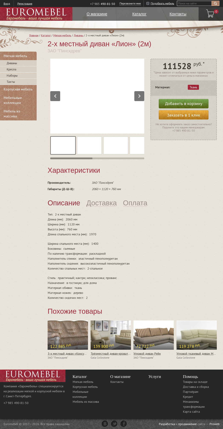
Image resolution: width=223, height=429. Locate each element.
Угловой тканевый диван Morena (198, 353)
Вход (7, 3)
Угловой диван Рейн (147, 353)
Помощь (190, 376)
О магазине (120, 376)
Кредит (188, 397)
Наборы (12, 75)
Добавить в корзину (183, 103)
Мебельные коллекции (13, 100)
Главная (33, 35)
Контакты (117, 382)
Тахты (11, 82)
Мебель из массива (12, 113)
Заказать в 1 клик (183, 115)
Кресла (11, 69)
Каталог (46, 35)
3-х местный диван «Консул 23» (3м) (73, 353)
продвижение (187, 424)
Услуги (154, 376)
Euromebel (36, 14)
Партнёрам (190, 392)
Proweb (214, 424)
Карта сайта (191, 411)
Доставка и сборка (196, 387)
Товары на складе (195, 382)
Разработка (167, 424)
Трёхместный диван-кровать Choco (115, 353)
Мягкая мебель (62, 35)
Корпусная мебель (18, 89)
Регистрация (24, 3)
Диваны (78, 35)
